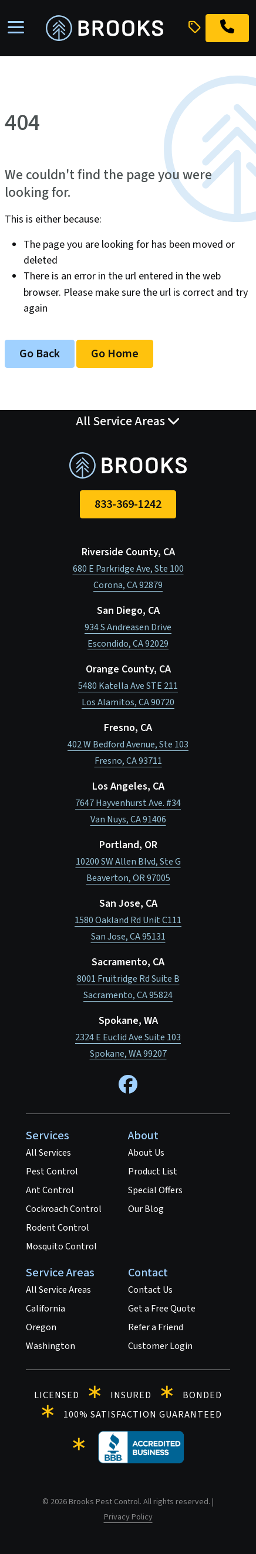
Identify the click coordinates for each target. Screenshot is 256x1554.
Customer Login (160, 1346)
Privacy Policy (128, 1517)
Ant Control (50, 1190)
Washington (50, 1346)
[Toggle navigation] (16, 28)
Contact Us (150, 1289)
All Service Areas (58, 1289)
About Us (146, 1152)
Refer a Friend (155, 1327)
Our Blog (146, 1209)
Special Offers (155, 1190)
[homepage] (104, 28)
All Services (48, 1152)
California (45, 1308)
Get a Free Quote (162, 1308)
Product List (152, 1171)
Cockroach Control (64, 1209)
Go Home (115, 354)
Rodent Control (57, 1227)
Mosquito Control (61, 1246)
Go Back (39, 354)
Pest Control (52, 1171)
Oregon (41, 1327)
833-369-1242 (128, 504)
